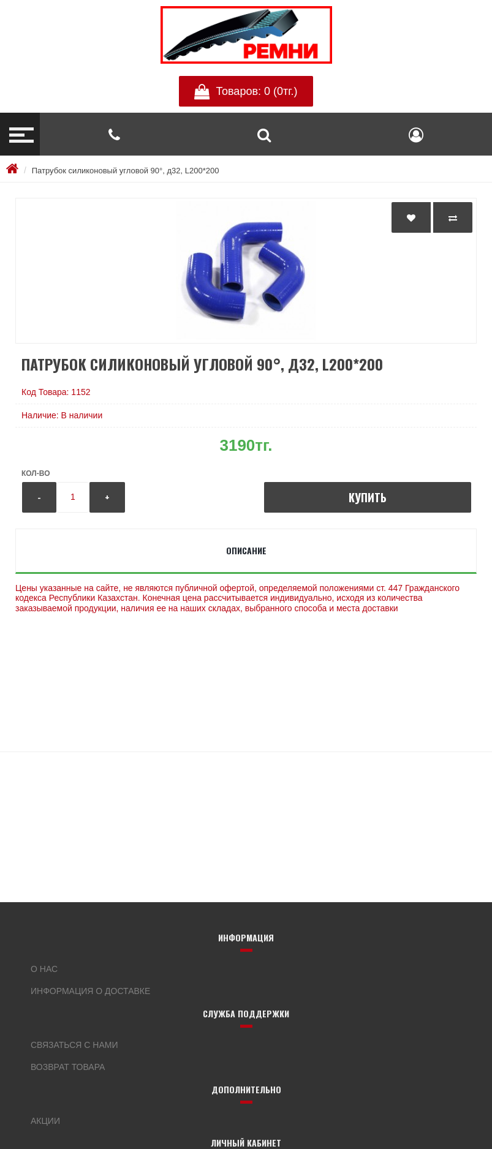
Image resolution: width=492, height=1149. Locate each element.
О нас (44, 969)
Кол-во (35, 473)
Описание (246, 550)
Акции (45, 1121)
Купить (368, 497)
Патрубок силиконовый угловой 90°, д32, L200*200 (125, 170)
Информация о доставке (90, 991)
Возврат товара (68, 1067)
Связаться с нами (74, 1045)
